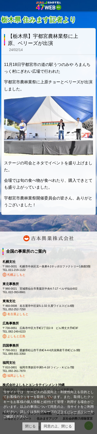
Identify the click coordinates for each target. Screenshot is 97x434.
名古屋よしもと (17, 314)
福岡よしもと (16, 375)
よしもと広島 (16, 336)
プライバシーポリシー (73, 412)
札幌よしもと (16, 274)
